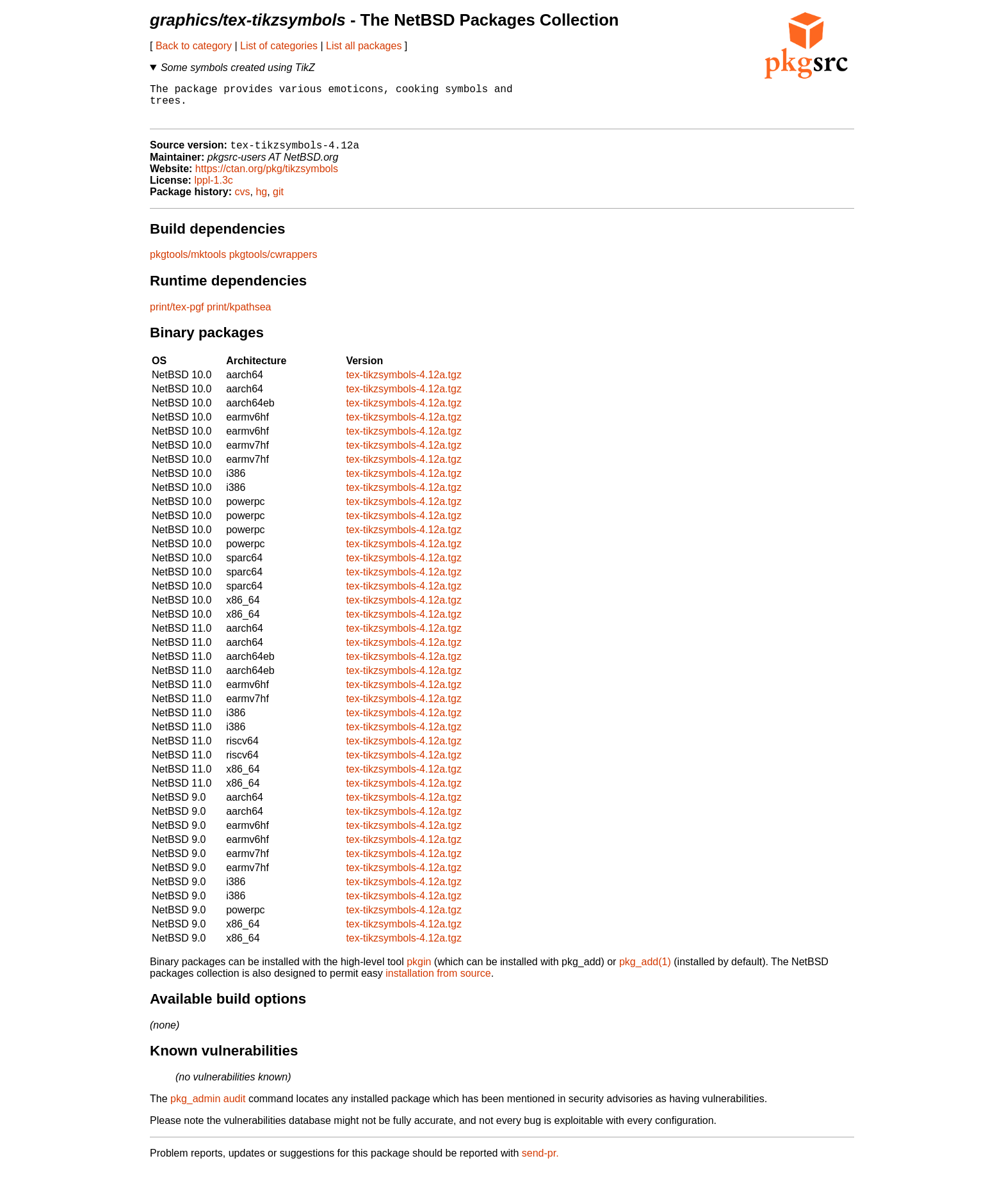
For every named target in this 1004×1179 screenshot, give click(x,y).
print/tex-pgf (177, 316)
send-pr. (540, 1162)
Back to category (194, 45)
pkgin (419, 971)
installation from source (438, 982)
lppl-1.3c (213, 189)
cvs (242, 201)
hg (261, 201)
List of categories (279, 45)
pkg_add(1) (645, 971)
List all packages (363, 45)
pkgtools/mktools (188, 264)
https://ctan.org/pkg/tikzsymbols (266, 178)
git (278, 201)
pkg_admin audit (207, 1108)
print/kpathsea (239, 316)
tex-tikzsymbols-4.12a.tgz (404, 384)
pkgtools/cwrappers (273, 264)
